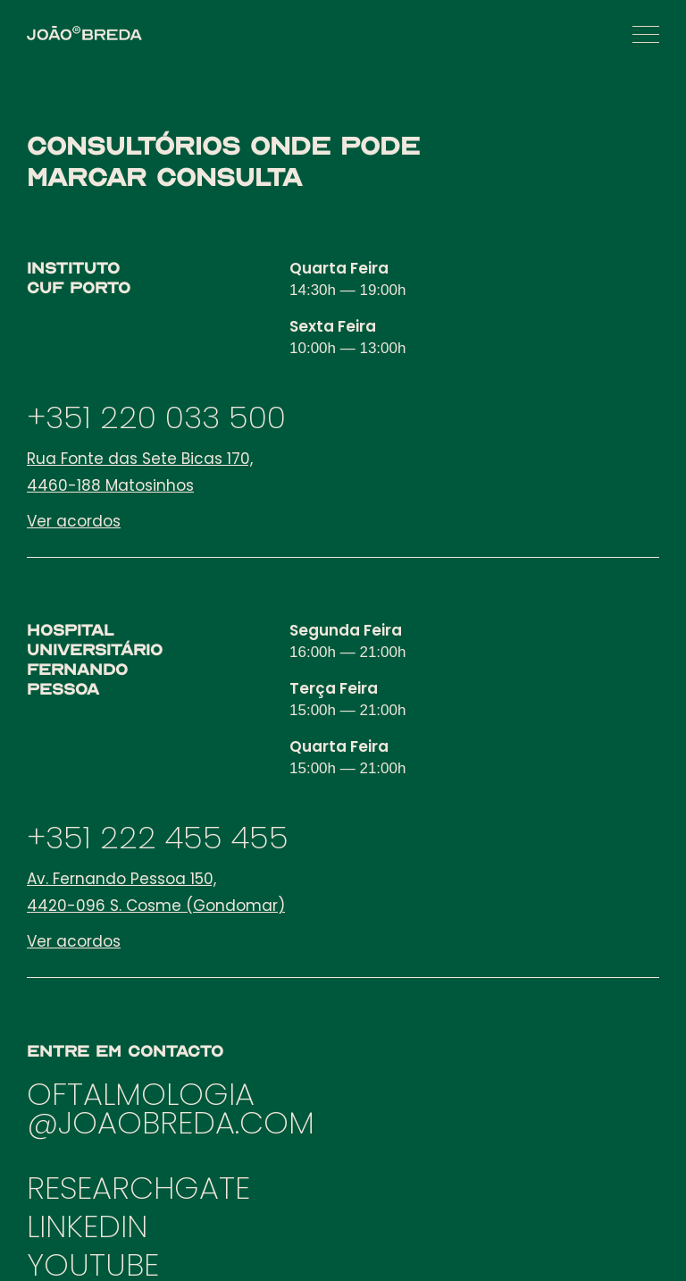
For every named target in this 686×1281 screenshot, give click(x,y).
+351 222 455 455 (158, 837)
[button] (645, 34)
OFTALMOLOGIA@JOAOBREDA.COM (170, 1108)
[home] (84, 33)
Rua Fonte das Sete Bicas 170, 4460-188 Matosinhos (140, 472)
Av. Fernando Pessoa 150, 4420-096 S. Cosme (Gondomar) (156, 892)
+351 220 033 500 (156, 417)
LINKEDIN (87, 1226)
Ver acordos (74, 521)
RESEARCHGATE (138, 1187)
